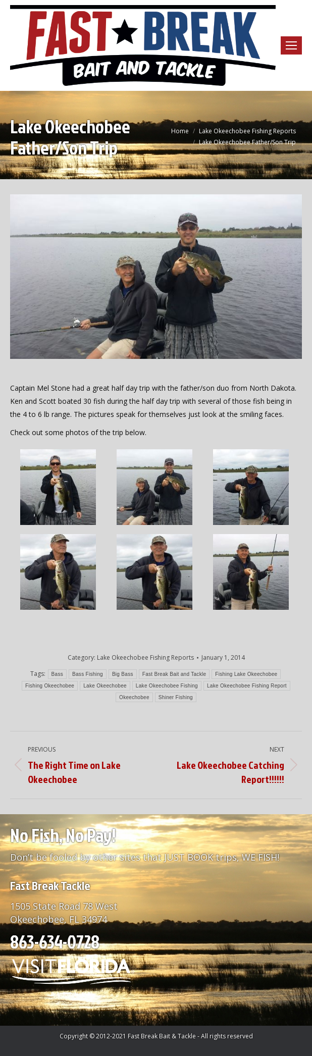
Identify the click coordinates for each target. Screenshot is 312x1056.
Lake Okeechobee (105, 686)
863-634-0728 (54, 941)
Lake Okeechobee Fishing (167, 686)
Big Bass (122, 674)
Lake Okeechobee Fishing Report (247, 686)
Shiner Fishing (176, 697)
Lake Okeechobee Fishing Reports (145, 657)
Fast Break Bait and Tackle (174, 674)
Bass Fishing (87, 674)
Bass (57, 674)
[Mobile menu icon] (291, 45)
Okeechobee (134, 697)
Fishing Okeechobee (49, 686)
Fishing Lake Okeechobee (246, 674)
